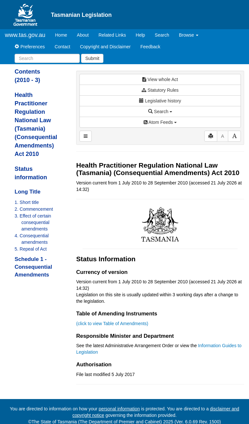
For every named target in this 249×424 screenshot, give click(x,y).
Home (63, 34)
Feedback (150, 46)
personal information (119, 408)
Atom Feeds (160, 122)
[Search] (47, 58)
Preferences (30, 46)
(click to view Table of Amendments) (112, 323)
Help (140, 35)
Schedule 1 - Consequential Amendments (33, 267)
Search (162, 35)
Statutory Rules (160, 90)
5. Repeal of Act (31, 249)
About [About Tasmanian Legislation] (83, 35)
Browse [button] (189, 35)
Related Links (112, 35)
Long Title (28, 192)
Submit (92, 58)
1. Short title (27, 202)
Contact (62, 46)
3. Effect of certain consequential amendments (33, 222)
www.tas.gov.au (25, 35)
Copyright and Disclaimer (105, 46)
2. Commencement (34, 209)
